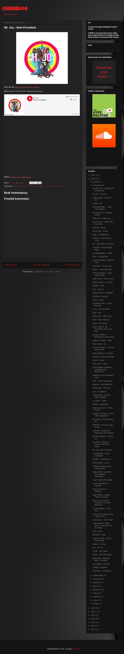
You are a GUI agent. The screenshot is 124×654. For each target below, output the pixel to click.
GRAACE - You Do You (102, 266)
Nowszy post (10, 265)
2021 (93, 175)
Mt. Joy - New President (102, 450)
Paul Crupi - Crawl (100, 364)
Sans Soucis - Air (99, 344)
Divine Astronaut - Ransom (100, 490)
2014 (93, 626)
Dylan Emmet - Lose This (103, 282)
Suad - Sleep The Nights (102, 480)
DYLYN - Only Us (100, 194)
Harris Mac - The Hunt (101, 388)
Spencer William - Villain (102, 340)
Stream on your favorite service (20, 177)
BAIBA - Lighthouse (100, 404)
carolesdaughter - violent (102, 253)
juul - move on (98, 289)
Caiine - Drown (99, 360)
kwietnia (96, 597)
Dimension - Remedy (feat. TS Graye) (101, 559)
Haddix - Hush (98, 286)
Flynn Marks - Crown (101, 463)
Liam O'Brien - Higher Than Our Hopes (101, 496)
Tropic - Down (98, 300)
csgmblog (14, 9)
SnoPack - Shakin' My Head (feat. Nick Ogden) (103, 432)
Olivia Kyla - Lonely (100, 231)
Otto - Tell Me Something (103, 381)
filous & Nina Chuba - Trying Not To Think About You (101, 503)
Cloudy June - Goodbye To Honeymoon (103, 189)
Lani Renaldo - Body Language (101, 454)
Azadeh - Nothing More (102, 459)
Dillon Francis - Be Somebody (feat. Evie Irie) (102, 329)
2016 (93, 619)
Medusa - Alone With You (103, 384)
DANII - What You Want (102, 555)
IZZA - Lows (97, 531)
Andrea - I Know (99, 544)
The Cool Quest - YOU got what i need (103, 348)
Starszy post (72, 265)
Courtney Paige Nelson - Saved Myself (102, 467)
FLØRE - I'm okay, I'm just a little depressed (103, 415)
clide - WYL (97, 313)
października (98, 575)
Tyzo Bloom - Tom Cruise (103, 520)
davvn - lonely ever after (102, 269)
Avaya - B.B (97, 203)
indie (29, 186)
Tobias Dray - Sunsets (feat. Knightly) (101, 396)
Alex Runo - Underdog (102, 571)
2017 (93, 615)
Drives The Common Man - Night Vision (103, 515)
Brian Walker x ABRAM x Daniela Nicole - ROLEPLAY (103, 369)
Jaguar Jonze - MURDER (103, 293)
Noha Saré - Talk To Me (102, 316)
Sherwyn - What (99, 228)
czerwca (96, 589)
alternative (19, 186)
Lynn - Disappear (99, 392)
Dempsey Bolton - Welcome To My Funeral (103, 336)
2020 (93, 179)
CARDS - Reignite (100, 567)
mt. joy (37, 186)
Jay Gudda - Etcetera (101, 564)
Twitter (24, 87)
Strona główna (41, 265)
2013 (93, 629)
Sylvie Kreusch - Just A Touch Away (102, 539)
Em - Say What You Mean (103, 244)
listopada (97, 185)
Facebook (17, 87)
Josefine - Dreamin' (100, 296)
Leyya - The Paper (100, 551)
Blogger (76, 649)
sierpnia (96, 582)
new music (55, 186)
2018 (93, 612)
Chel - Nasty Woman (101, 320)
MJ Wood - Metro (99, 401)
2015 (93, 622)
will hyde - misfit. (99, 535)
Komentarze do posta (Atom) (48, 272)
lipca (95, 586)
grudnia (96, 182)
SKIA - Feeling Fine (100, 257)
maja (95, 593)
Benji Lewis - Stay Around (103, 279)
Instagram (30, 87)
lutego (95, 604)
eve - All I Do (98, 548)
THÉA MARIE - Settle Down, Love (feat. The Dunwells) (102, 525)
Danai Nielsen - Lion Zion (103, 353)
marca (96, 600)
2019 (93, 608)
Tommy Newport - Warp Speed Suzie (102, 274)
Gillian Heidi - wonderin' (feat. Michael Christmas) (102, 474)
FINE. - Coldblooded (101, 235)
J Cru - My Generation (101, 309)
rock (64, 186)
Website (36, 87)
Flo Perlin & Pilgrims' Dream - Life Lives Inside (101, 444)
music (45, 186)
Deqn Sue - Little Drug (102, 218)
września (97, 579)
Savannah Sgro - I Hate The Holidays (102, 208)
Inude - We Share (100, 323)
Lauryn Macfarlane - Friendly (101, 484)
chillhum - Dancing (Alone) (103, 357)
